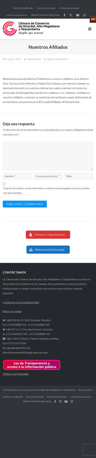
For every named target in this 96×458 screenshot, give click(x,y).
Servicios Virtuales (46, 8)
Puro (90, 390)
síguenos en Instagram (84, 15)
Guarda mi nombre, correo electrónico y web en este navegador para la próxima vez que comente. (46, 190)
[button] (32, 369)
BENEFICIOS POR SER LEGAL (45, 15)
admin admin (34, 59)
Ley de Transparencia (16, 15)
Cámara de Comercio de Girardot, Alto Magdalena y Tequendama (43, 390)
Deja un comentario (57, 59)
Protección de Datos (69, 8)
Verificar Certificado (23, 8)
